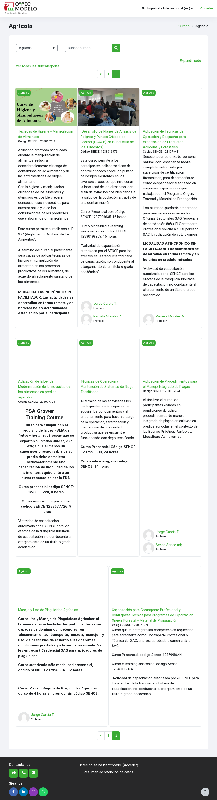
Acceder (206, 8)
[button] (167, 8)
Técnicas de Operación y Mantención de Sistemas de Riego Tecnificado (107, 386)
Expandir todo (190, 61)
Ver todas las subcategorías (38, 66)
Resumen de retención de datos (108, 772)
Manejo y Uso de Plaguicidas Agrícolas (48, 610)
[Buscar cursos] (88, 48)
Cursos (184, 26)
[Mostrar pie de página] (205, 792)
